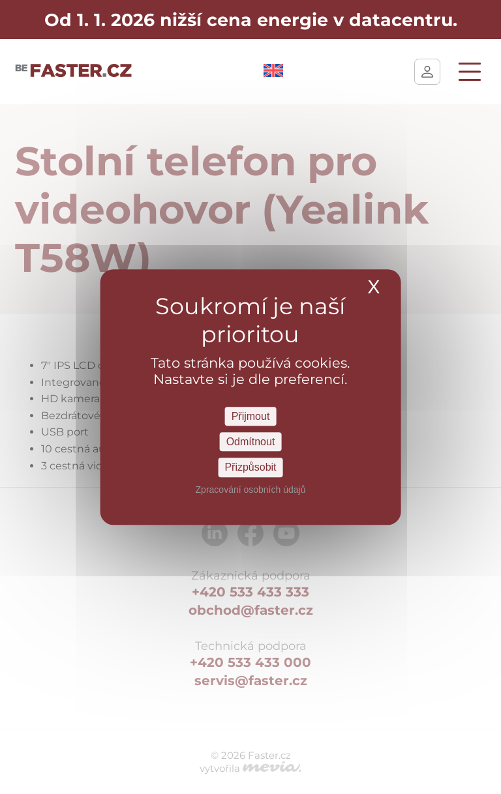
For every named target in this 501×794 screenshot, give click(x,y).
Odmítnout (250, 441)
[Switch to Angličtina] (273, 73)
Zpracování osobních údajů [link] (251, 489)
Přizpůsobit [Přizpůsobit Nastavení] (250, 467)
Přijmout (251, 416)
